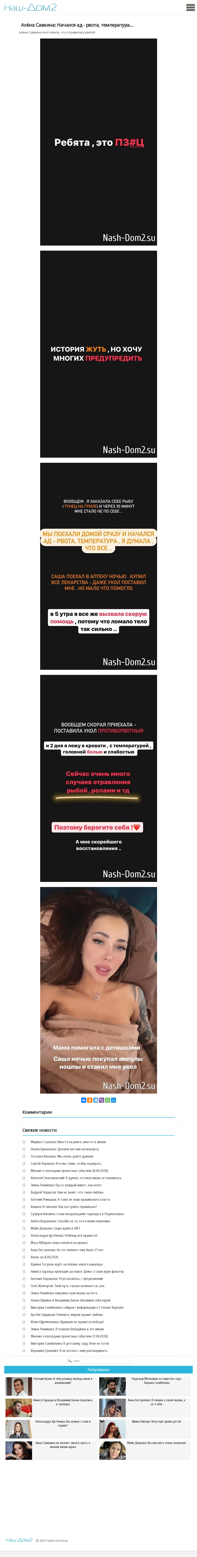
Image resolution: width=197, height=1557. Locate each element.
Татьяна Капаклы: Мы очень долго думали (62, 1156)
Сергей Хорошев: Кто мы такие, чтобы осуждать (66, 1164)
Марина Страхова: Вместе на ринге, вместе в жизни (68, 1142)
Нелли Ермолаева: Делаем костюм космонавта (65, 1149)
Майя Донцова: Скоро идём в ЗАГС (56, 1228)
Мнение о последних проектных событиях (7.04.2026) (69, 1336)
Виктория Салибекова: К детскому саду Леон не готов (70, 1343)
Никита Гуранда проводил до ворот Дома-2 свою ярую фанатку (77, 1272)
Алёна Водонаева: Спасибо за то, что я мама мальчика (70, 1221)
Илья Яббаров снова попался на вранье (59, 1243)
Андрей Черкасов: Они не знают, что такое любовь (67, 1192)
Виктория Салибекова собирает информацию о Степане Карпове (77, 1308)
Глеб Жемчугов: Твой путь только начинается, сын (67, 1286)
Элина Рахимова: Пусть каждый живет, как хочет (66, 1185)
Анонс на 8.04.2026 (44, 1257)
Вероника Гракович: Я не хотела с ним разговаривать (69, 1351)
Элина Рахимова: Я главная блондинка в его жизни (67, 1329)
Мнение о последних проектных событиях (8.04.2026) (69, 1171)
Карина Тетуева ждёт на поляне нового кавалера (67, 1264)
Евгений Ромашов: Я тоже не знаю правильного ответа (70, 1200)
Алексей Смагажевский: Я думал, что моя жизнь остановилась (76, 1178)
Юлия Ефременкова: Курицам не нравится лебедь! (67, 1322)
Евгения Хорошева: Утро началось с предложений (67, 1279)
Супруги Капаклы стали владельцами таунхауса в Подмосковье (77, 1214)
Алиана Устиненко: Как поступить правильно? (64, 1207)
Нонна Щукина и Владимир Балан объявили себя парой (70, 1300)
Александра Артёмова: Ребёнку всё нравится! (64, 1236)
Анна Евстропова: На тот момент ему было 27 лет (67, 1250)
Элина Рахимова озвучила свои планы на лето (64, 1293)
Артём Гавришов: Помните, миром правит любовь (67, 1315)
